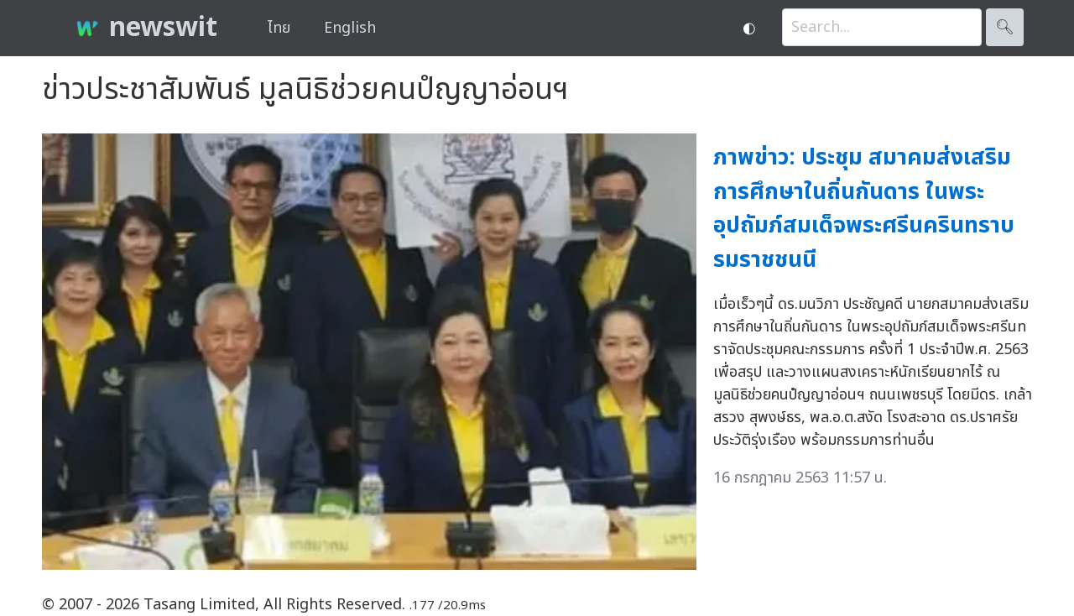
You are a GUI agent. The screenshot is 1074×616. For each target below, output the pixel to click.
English (350, 28)
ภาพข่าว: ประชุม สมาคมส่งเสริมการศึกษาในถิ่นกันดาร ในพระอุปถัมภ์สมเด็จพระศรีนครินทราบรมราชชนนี (863, 208)
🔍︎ (1004, 27)
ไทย (279, 28)
